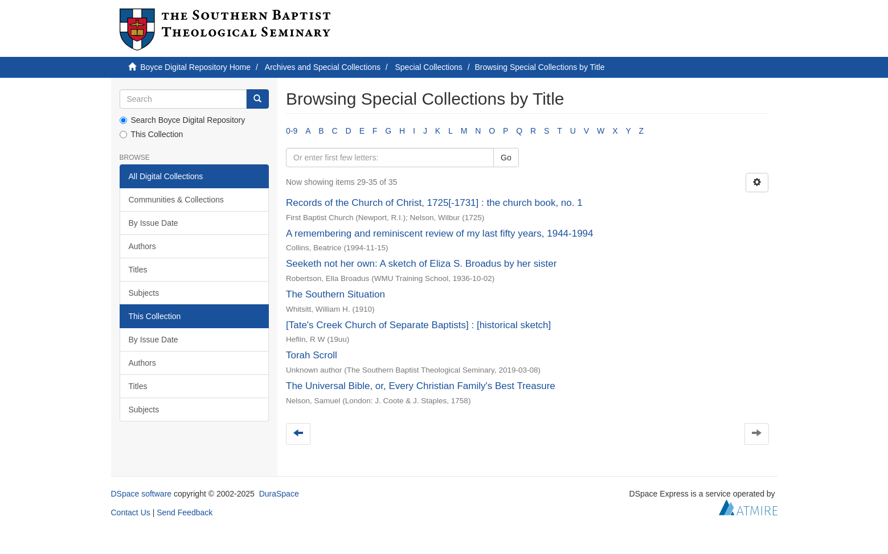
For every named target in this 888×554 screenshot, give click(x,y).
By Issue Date (153, 223)
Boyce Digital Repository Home (195, 67)
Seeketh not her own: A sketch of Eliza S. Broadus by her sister (421, 263)
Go (506, 157)
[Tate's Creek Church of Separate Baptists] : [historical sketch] (418, 325)
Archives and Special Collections (322, 67)
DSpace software (141, 493)
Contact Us (130, 512)
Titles (138, 269)
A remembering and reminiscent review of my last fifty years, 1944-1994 (440, 233)
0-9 (291, 130)
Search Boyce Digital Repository (182, 120)
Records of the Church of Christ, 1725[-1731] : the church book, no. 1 (434, 202)
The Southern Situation (335, 294)
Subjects (144, 292)
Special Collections (429, 67)
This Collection (151, 134)
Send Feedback (184, 512)
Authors (142, 246)
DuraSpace (279, 493)
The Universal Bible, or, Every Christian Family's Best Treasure (420, 386)
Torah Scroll (311, 355)
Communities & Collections (176, 199)
